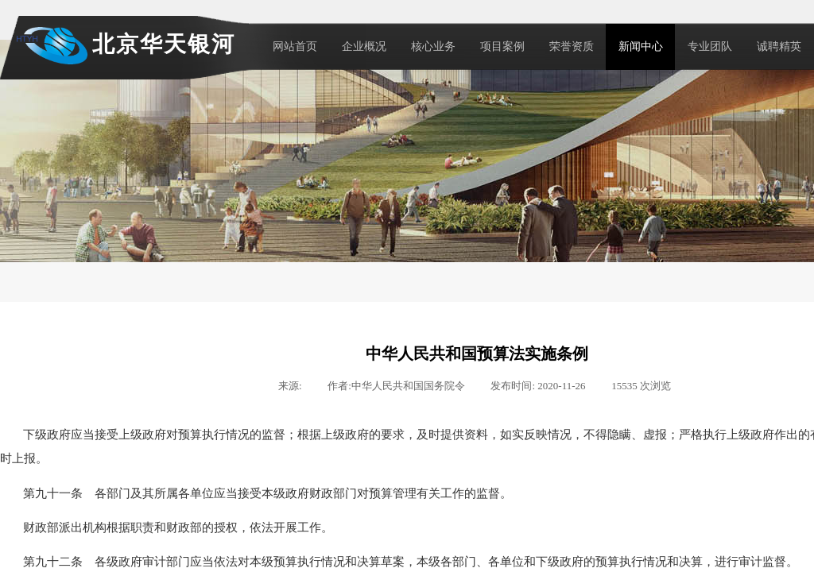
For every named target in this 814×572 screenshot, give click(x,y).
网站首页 (295, 46)
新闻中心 (640, 46)
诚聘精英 (779, 46)
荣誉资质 (571, 46)
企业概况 (364, 46)
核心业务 (433, 46)
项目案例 (502, 46)
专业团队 (710, 46)
